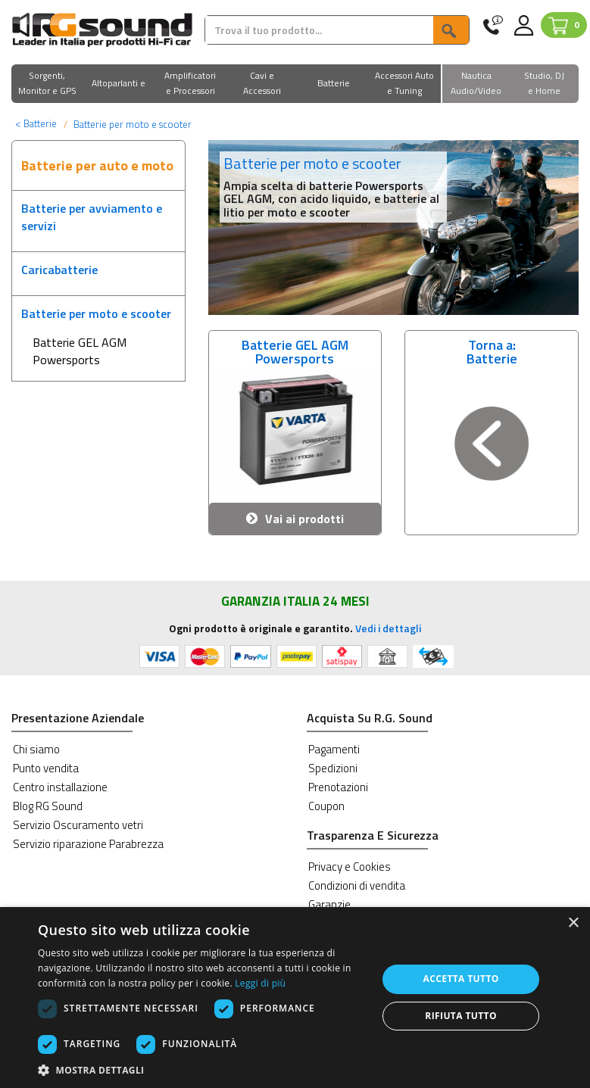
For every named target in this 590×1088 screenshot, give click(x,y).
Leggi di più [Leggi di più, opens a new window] (260, 983)
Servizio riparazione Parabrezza (88, 844)
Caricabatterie (59, 269)
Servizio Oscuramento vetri (78, 825)
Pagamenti (334, 749)
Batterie (36, 123)
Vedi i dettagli (388, 628)
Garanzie (329, 904)
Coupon (326, 806)
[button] (47, 84)
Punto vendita (46, 768)
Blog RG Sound (48, 806)
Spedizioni (332, 768)
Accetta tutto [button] (460, 978)
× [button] (573, 923)
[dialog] (295, 997)
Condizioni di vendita (356, 885)
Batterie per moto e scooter (96, 313)
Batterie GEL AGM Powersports (79, 351)
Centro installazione (60, 787)
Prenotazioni (338, 787)
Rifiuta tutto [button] (461, 1015)
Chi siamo (36, 749)
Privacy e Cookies (349, 866)
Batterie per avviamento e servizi (91, 217)
